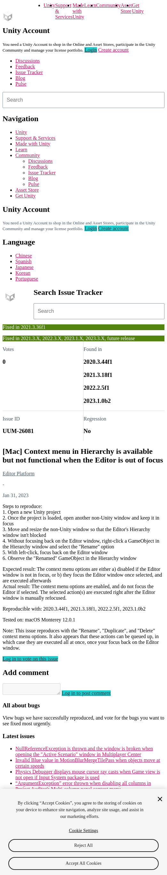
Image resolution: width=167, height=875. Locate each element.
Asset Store (27, 190)
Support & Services (35, 138)
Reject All (83, 845)
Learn (90, 5)
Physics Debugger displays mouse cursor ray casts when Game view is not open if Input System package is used (87, 776)
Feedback (25, 66)
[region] (83, 832)
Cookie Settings (83, 830)
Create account (113, 50)
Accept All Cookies (83, 863)
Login (90, 50)
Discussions (27, 60)
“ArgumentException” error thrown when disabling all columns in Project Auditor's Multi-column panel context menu (83, 788)
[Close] (160, 799)
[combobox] (83, 100)
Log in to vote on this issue (30, 659)
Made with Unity (78, 11)
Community (108, 5)
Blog (20, 78)
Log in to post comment (92, 695)
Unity (49, 5)
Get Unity (137, 8)
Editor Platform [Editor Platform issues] (19, 473)
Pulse (21, 84)
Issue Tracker (29, 72)
